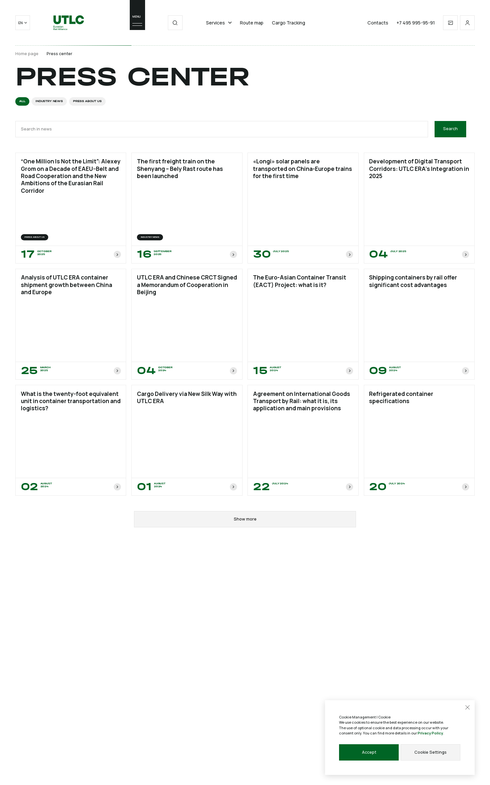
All (22, 101)
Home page (26, 53)
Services (219, 23)
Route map (251, 23)
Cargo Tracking (288, 23)
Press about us (87, 101)
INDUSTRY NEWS (49, 101)
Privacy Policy (430, 733)
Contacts (377, 23)
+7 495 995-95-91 (415, 23)
